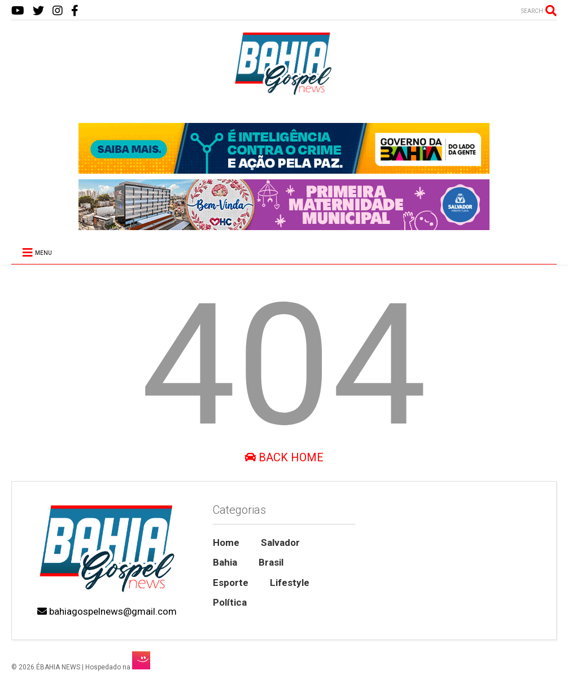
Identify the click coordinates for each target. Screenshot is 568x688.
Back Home (284, 457)
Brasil (271, 562)
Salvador (280, 542)
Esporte (230, 582)
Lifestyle (289, 582)
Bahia (225, 562)
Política (230, 602)
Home (226, 542)
